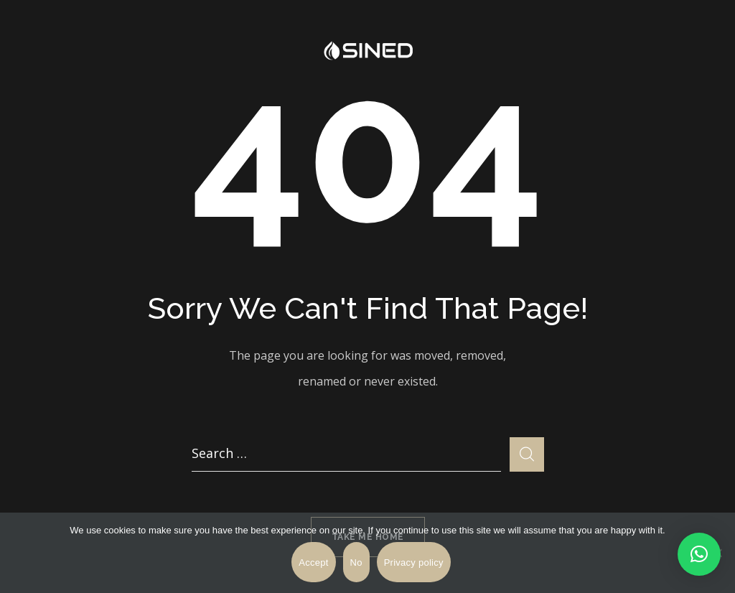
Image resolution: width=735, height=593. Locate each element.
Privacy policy (414, 562)
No (356, 562)
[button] (699, 554)
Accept (313, 562)
